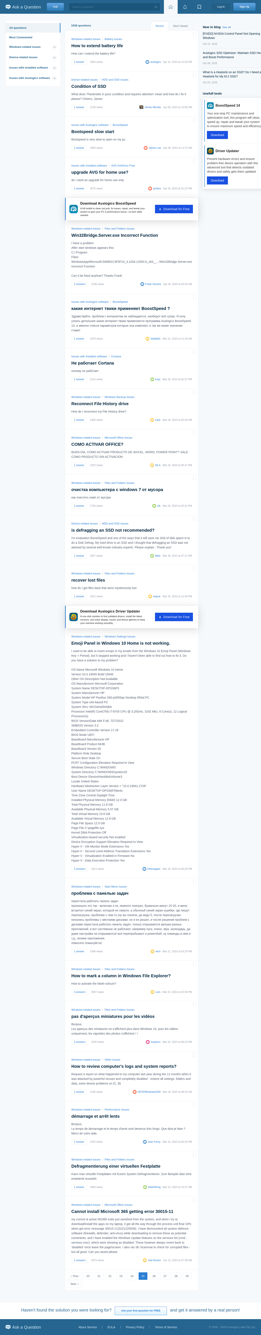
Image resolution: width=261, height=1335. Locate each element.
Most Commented (20, 37)
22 (110, 1276)
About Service (87, 1327)
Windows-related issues (25, 46)
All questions (18, 27)
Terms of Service (166, 1327)
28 (175, 1276)
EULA (111, 1327)
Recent (160, 26)
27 (164, 1276)
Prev (76, 1276)
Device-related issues (23, 57)
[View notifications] (185, 7)
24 (131, 1276)
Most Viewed (180, 26)
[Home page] (171, 7)
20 (88, 1276)
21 (99, 1276)
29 (187, 1276)
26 (153, 1276)
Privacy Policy (135, 1327)
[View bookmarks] (199, 7)
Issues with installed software (28, 67)
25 (142, 1276)
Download (217, 135)
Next (73, 1283)
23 (120, 1276)
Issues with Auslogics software (29, 78)
